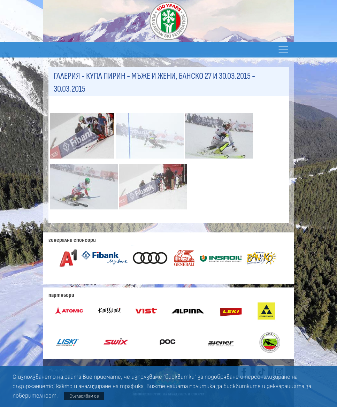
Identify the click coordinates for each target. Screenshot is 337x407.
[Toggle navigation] (283, 49)
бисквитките (242, 386)
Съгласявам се (84, 396)
